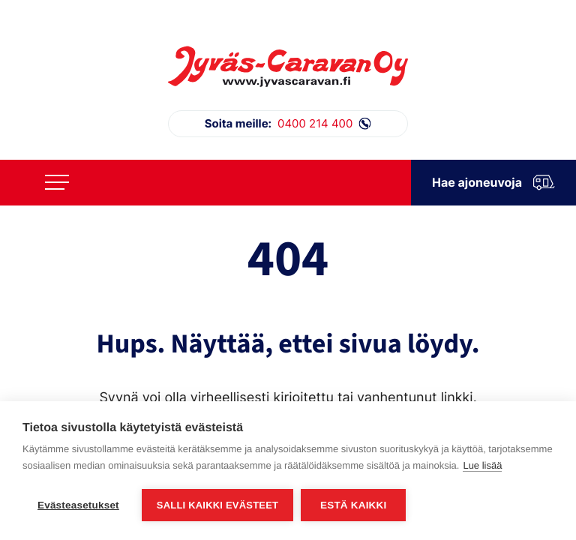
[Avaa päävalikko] (57, 182)
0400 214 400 (288, 124)
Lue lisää (482, 465)
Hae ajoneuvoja (493, 182)
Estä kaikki (353, 505)
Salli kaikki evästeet (217, 505)
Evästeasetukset (78, 505)
